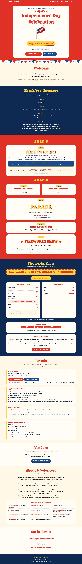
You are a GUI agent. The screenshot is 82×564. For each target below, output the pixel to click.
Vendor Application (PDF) (41, 460)
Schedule (53, 1)
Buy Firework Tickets (33, 53)
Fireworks (60, 1)
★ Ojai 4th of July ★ (13, 1)
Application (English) (16, 379)
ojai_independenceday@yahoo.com (41, 547)
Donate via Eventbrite (41, 349)
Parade (67, 1)
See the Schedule (49, 53)
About (73, 1)
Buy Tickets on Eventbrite (41, 278)
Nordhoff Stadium (35, 245)
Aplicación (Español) (32, 379)
